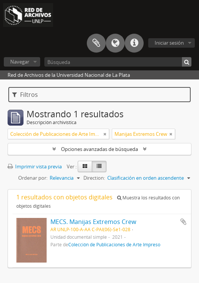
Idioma (115, 43)
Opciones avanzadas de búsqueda (99, 149)
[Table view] (99, 166)
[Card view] (85, 166)
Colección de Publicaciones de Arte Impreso (114, 244)
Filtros (25, 94)
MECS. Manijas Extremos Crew (93, 222)
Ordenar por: (32, 177)
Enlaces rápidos (134, 43)
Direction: (94, 177)
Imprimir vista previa (35, 166)
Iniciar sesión (169, 42)
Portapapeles (96, 43)
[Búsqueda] (117, 62)
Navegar (19, 61)
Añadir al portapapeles (183, 221)
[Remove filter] (105, 134)
